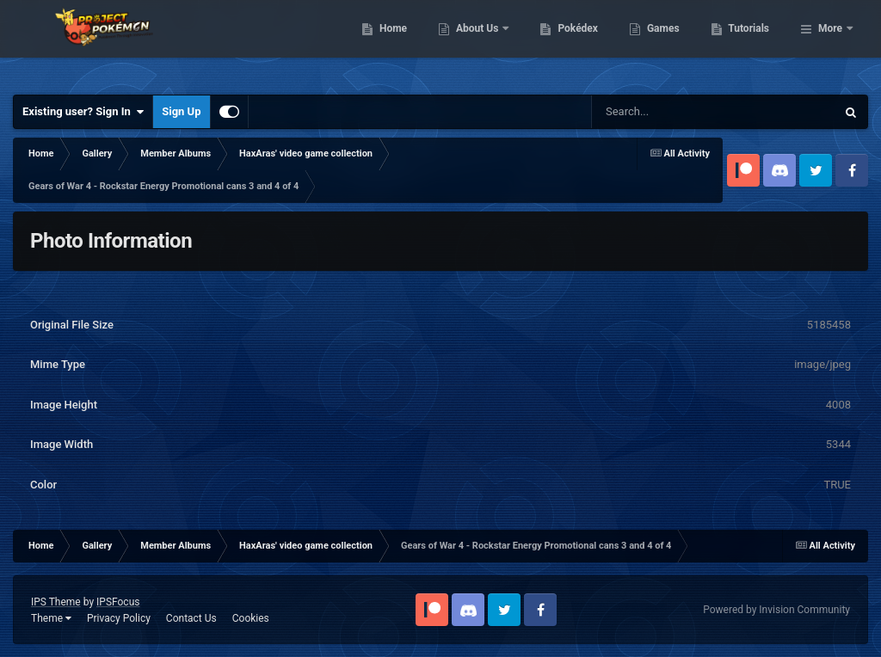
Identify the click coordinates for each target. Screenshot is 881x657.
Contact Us (191, 618)
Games (751, 43)
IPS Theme (56, 602)
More (830, 43)
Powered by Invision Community (776, 610)
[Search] (670, 111)
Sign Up (181, 111)
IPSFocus (117, 602)
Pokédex (666, 43)
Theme (51, 618)
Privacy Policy (119, 618)
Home (481, 43)
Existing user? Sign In (83, 111)
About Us (566, 43)
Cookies (250, 618)
